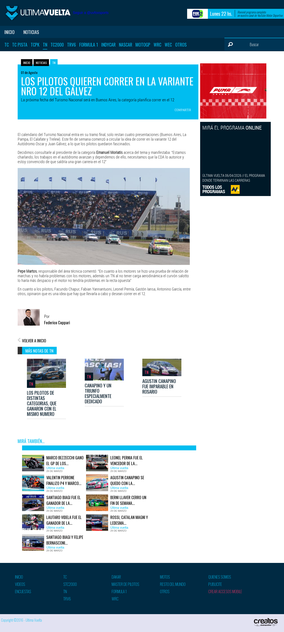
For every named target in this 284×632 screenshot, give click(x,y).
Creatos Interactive (266, 622)
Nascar (125, 44)
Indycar (108, 44)
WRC (157, 44)
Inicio (9, 32)
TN (45, 44)
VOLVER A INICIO (34, 340)
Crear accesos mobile (225, 591)
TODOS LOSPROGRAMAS (213, 189)
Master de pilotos (125, 584)
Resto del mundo (173, 584)
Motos (165, 577)
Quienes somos (219, 577)
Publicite (215, 584)
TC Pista (19, 44)
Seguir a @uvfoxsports (91, 13)
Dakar (116, 577)
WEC (168, 44)
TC (6, 44)
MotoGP (142, 44)
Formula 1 (88, 44)
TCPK (35, 44)
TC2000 (57, 44)
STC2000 (70, 584)
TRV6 (71, 44)
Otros (181, 44)
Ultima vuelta (37, 12)
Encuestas (23, 591)
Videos (20, 584)
